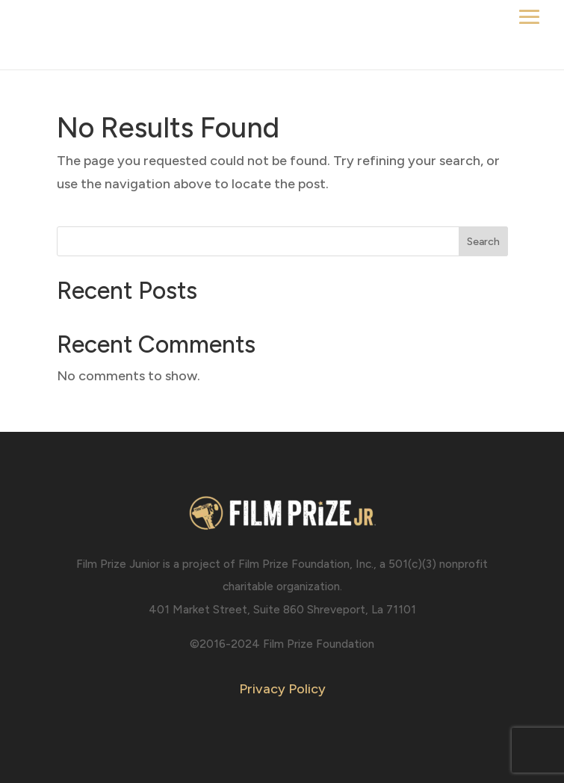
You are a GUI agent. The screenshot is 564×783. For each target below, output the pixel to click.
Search (483, 241)
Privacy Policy (282, 689)
